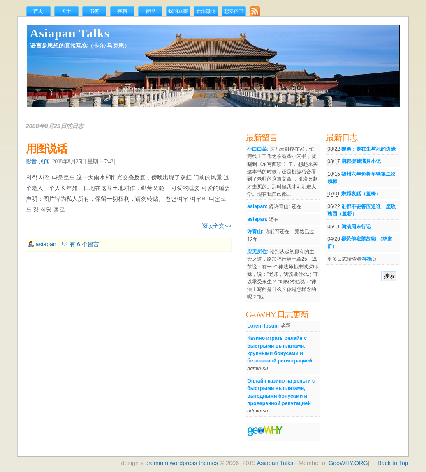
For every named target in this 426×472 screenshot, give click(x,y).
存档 (122, 11)
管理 (150, 11)
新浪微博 (206, 11)
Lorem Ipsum (263, 326)
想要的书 (234, 11)
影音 (31, 161)
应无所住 (257, 251)
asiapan (46, 244)
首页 (38, 11)
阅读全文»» (216, 225)
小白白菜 (257, 149)
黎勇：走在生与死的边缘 (368, 149)
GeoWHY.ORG (348, 463)
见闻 (44, 161)
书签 (94, 11)
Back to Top (392, 463)
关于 (66, 11)
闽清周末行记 (356, 226)
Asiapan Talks (70, 33)
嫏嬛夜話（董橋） (361, 194)
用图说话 (46, 149)
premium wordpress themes (181, 463)
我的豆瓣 (178, 11)
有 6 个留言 (84, 244)
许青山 (254, 231)
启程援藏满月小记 (361, 161)
